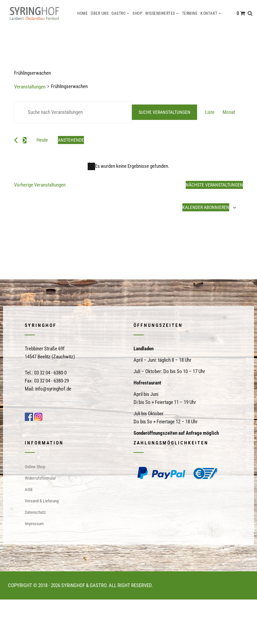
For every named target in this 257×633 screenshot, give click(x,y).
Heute (42, 140)
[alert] (128, 166)
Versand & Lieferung (42, 500)
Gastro (118, 13)
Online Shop (35, 466)
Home (82, 13)
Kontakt (209, 13)
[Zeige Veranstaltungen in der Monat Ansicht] (229, 112)
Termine (190, 13)
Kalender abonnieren (205, 207)
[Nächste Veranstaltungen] (24, 140)
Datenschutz (35, 512)
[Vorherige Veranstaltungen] (16, 140)
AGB (28, 489)
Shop (137, 13)
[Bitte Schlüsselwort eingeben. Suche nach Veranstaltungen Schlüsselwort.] (73, 112)
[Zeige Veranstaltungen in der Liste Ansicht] (210, 112)
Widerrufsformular (40, 478)
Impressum (34, 523)
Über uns (99, 13)
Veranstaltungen (30, 87)
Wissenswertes (160, 13)
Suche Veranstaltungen (164, 112)
